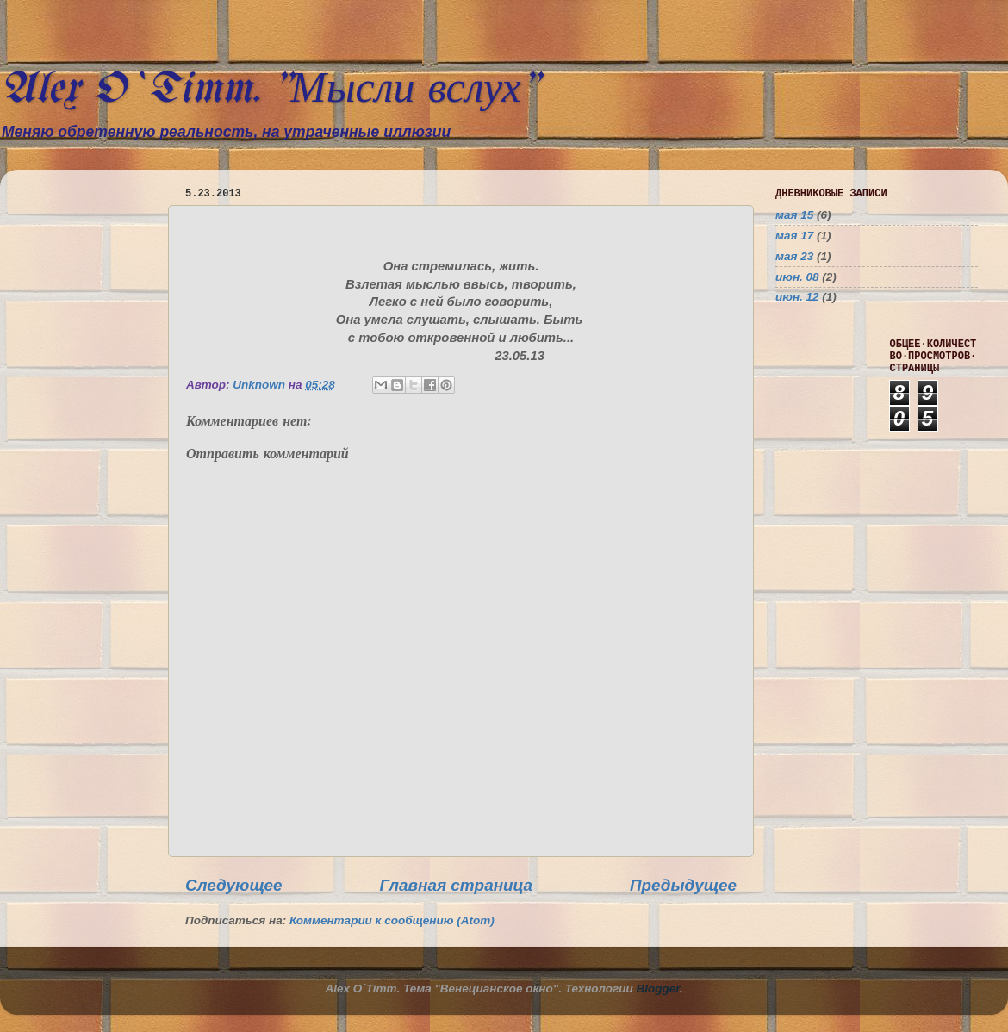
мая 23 (794, 256)
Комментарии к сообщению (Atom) (392, 920)
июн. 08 (797, 276)
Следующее (234, 885)
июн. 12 (797, 296)
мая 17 (794, 235)
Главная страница (455, 885)
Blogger (658, 988)
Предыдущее (683, 885)
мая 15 (794, 214)
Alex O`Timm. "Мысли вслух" (269, 90)
